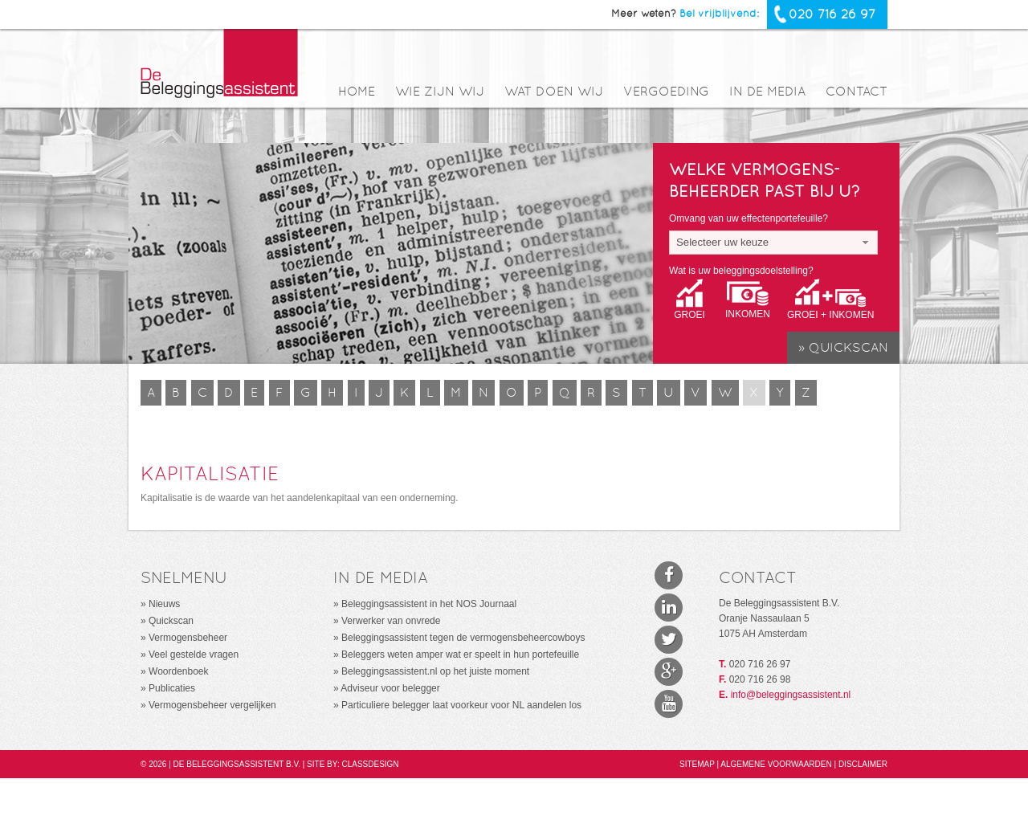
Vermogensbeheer (188, 637)
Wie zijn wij (439, 92)
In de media (767, 92)
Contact (856, 92)
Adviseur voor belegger (390, 688)
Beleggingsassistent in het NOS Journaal (428, 604)
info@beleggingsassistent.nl (791, 694)
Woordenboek (179, 671)
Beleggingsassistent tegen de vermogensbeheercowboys (463, 637)
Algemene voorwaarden (777, 764)
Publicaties (172, 688)
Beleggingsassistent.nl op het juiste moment (435, 671)
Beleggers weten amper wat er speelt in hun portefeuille (460, 654)
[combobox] (773, 242)
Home (356, 92)
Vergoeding (666, 92)
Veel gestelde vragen (194, 654)
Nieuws (164, 604)
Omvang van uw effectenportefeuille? (748, 218)
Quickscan (171, 620)
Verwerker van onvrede (390, 620)
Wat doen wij (553, 92)
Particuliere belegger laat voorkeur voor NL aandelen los (461, 705)
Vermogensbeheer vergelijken (212, 705)
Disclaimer (862, 764)
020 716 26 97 (832, 14)
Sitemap (698, 764)
